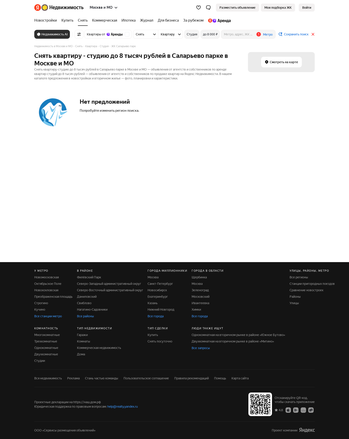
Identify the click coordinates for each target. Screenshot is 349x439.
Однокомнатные (46, 348)
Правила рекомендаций (191, 378)
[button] (208, 8)
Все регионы (299, 277)
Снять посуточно (160, 341)
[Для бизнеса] (168, 20)
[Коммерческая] (104, 20)
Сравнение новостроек (306, 290)
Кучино (39, 309)
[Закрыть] (313, 34)
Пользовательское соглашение (146, 378)
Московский (200, 296)
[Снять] (83, 20)
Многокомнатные (47, 335)
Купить (153, 335)
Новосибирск (157, 290)
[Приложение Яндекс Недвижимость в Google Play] (295, 410)
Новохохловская (46, 290)
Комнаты (83, 341)
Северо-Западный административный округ (109, 283)
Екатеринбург (158, 296)
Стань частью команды (101, 378)
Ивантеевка (200, 303)
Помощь (220, 378)
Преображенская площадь (53, 296)
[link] (307, 8)
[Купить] (67, 20)
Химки (196, 309)
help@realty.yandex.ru (122, 406)
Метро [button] (268, 34)
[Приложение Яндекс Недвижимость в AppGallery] (303, 410)
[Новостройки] (46, 20)
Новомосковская (46, 277)
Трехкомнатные (45, 341)
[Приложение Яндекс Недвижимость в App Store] (288, 410)
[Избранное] (199, 8)
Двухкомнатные (46, 354)
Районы (295, 296)
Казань (153, 303)
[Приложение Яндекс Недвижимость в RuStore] (311, 410)
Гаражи (82, 335)
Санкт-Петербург (160, 283)
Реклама (73, 378)
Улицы (294, 303)
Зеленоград (200, 290)
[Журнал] (147, 20)
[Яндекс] (37, 7)
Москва (153, 277)
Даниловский (87, 296)
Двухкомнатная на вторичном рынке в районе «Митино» (233, 341)
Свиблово (84, 303)
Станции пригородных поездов (312, 283)
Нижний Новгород (161, 309)
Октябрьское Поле (47, 283)
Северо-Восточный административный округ (110, 290)
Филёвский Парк (89, 277)
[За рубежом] (193, 20)
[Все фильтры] (79, 34)
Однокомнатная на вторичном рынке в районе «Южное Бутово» (238, 335)
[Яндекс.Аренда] (218, 20)
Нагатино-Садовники (92, 309)
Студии (39, 360)
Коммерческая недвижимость (99, 348)
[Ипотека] (128, 20)
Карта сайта (240, 378)
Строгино (41, 303)
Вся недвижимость (48, 378)
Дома (81, 354)
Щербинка (199, 277)
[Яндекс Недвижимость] (62, 7)
